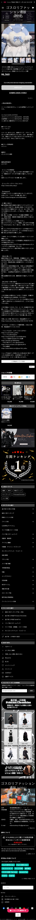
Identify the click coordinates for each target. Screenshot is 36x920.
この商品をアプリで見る (18, 361)
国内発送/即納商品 (7, 597)
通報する (32, 366)
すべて (5, 377)
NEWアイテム (6, 584)
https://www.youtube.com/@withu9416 (13, 344)
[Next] (34, 40)
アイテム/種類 (6, 542)
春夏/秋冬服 (5, 589)
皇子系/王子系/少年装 (8, 509)
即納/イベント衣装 (7, 517)
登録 (31, 690)
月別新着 (4, 580)
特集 (3, 572)
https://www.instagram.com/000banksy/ (14, 197)
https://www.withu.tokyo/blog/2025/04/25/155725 (17, 321)
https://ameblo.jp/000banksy (10, 340)
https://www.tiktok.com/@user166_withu (14, 348)
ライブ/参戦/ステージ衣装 (10, 530)
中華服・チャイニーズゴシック (11, 547)
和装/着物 (5, 555)
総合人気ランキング (8, 513)
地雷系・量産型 (6, 538)
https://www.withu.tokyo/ (9, 185)
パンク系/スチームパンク (9, 534)
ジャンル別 (5, 521)
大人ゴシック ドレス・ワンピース (12, 551)
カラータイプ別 (6, 593)
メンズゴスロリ (6, 576)
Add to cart (18, 87)
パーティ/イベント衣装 (9, 601)
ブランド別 (5, 559)
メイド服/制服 (6, 563)
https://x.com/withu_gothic (9, 332)
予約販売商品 (6, 568)
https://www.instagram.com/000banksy (13, 336)
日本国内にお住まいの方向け (18, 93)
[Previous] (2, 40)
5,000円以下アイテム (8, 526)
